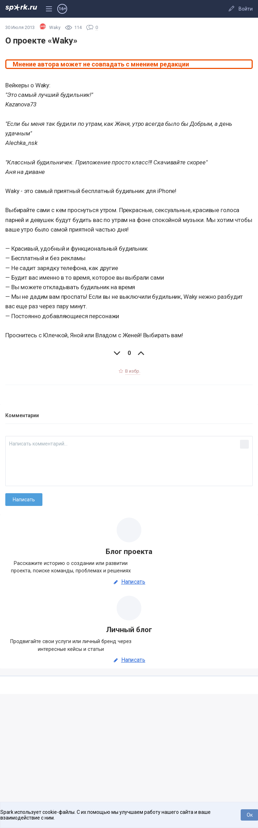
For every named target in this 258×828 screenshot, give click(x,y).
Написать (129, 582)
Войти (246, 9)
